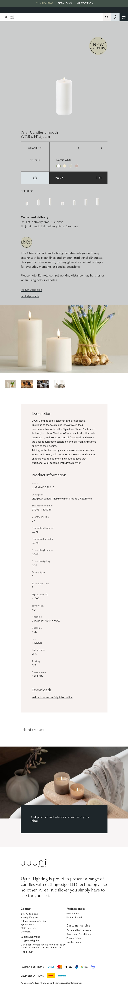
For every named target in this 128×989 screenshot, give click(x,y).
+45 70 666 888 (29, 913)
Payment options (32, 967)
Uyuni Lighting (44, 3)
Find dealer (27, 951)
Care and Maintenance (78, 930)
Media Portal (73, 913)
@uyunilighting (30, 937)
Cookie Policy (73, 942)
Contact (26, 908)
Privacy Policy (73, 938)
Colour (35, 160)
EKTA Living (65, 3)
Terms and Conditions (78, 934)
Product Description (31, 289)
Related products (30, 296)
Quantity (35, 148)
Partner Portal (74, 917)
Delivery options (32, 975)
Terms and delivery (34, 217)
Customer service (78, 925)
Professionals (75, 908)
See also (27, 191)
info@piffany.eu (29, 917)
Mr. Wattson (85, 3)
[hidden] (115, 17)
